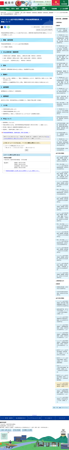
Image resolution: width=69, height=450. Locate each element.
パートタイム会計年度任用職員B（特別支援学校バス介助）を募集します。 (62, 400)
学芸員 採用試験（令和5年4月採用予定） (62, 149)
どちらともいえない (19, 147)
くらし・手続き (5, 8)
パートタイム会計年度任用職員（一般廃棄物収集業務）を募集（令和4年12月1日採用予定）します (62, 343)
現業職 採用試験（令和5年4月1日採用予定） (62, 287)
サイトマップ (62, 418)
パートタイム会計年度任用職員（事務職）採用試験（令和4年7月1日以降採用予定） (62, 275)
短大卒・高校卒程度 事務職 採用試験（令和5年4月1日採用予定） (62, 98)
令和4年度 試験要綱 (48, 12)
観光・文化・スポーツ (34, 8)
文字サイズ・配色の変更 (45, 4)
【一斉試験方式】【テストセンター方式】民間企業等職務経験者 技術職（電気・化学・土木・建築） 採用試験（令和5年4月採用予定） (63, 38)
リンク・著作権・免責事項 (7, 418)
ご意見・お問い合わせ (6, 430)
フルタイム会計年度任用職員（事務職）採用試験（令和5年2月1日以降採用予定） (62, 200)
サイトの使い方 (48, 418)
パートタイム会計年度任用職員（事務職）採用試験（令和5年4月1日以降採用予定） (62, 184)
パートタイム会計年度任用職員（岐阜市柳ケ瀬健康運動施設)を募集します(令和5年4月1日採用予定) (63, 303)
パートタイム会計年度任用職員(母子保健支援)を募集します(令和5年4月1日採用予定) (62, 319)
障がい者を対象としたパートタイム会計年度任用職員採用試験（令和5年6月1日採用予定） (62, 166)
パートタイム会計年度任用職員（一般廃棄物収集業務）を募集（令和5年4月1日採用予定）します (62, 327)
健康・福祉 (24, 8)
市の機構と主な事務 (27, 430)
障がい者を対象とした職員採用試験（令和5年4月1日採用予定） (62, 104)
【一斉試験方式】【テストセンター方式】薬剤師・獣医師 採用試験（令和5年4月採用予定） (62, 91)
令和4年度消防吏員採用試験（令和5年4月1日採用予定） (62, 293)
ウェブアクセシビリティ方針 (34, 418)
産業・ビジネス (44, 8)
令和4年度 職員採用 (37, 12)
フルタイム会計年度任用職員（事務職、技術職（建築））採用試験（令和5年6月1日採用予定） (62, 159)
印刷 (38, 29)
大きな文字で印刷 (46, 29)
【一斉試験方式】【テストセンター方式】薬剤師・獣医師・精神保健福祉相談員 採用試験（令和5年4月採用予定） (62, 142)
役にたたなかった (30, 147)
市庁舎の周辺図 (16, 430)
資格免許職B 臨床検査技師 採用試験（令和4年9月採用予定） (62, 118)
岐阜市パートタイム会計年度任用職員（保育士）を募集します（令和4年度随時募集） (62, 360)
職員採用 (29, 12)
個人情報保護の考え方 (21, 418)
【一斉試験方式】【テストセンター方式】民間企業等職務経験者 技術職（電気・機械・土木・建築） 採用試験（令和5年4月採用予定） (63, 81)
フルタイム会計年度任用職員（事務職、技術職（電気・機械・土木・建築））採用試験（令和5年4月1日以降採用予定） (62, 175)
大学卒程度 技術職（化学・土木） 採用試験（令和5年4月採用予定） (62, 30)
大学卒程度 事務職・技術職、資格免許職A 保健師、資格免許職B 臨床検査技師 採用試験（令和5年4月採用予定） (62, 126)
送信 (26, 150)
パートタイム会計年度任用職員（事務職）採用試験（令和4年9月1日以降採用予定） (62, 258)
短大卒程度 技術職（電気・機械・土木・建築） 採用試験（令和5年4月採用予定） (63, 66)
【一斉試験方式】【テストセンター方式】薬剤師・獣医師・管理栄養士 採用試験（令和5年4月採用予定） (62, 49)
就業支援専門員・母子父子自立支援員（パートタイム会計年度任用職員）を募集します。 (62, 311)
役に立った (8, 147)
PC (57, 407)
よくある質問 (64, 8)
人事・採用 (22, 12)
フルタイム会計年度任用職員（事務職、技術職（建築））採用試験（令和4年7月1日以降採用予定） (62, 266)
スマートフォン (64, 407)
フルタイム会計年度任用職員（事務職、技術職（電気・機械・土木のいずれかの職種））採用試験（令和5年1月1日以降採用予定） (62, 217)
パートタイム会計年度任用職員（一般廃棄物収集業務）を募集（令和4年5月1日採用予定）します (62, 392)
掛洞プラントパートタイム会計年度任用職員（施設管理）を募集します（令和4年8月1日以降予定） (62, 369)
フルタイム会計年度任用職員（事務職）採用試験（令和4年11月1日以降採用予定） (62, 234)
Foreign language (39, 1)
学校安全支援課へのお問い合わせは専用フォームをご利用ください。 (23, 170)
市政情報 (54, 8)
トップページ (10, 12)
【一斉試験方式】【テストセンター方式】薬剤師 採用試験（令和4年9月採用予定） (62, 111)
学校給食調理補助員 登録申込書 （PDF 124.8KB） (16, 132)
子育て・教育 (15, 8)
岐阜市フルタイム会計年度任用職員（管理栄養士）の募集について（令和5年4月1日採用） (62, 352)
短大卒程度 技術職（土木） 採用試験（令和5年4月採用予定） (62, 134)
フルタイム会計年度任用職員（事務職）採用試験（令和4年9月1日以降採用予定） (62, 250)
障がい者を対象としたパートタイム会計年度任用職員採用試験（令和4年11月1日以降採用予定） (62, 242)
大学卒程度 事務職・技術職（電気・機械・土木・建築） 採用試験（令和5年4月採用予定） (62, 58)
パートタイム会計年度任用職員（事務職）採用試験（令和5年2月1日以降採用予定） (62, 207)
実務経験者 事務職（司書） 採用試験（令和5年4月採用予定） (63, 73)
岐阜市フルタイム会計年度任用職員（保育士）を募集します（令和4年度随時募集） (62, 377)
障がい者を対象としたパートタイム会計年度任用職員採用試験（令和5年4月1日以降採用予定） (62, 192)
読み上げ (49, 1)
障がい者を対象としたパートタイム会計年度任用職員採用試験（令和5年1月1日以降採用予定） (62, 226)
